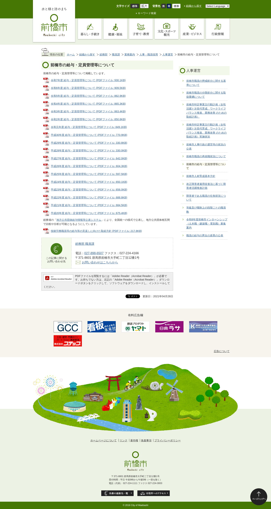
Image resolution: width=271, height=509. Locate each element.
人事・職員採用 (148, 54)
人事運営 (167, 54)
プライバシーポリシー (167, 440)
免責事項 (146, 440)
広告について (222, 351)
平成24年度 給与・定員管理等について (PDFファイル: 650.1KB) (89, 181)
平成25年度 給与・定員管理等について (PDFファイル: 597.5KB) (89, 173)
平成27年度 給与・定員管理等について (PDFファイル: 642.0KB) (89, 158)
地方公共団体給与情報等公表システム (78, 219)
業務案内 (129, 54)
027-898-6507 (94, 253)
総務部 (103, 54)
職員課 (116, 54)
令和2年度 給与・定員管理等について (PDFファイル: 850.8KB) (88, 119)
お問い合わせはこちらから (100, 262)
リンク (123, 440)
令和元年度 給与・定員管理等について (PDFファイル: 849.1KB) (89, 127)
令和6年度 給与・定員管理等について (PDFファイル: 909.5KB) (88, 87)
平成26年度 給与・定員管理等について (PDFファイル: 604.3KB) (89, 166)
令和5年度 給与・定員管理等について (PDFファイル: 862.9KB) (88, 95)
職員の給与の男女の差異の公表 (204, 235)
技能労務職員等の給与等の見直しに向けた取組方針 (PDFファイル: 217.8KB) (96, 230)
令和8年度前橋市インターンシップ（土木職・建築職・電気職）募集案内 (206, 223)
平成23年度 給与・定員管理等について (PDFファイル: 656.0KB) (89, 189)
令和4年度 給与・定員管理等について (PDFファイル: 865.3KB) (88, 103)
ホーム (71, 54)
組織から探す (194, 5)
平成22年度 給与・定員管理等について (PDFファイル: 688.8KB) (89, 197)
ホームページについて (103, 440)
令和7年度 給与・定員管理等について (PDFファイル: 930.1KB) (88, 80)
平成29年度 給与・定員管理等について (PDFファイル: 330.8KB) (89, 142)
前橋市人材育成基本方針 (200, 176)
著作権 (134, 440)
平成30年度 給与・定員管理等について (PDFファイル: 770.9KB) (89, 134)
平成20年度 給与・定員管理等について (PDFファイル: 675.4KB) (89, 213)
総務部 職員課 (84, 243)
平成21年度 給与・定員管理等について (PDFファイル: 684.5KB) (89, 205)
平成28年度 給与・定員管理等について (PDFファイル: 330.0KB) (89, 150)
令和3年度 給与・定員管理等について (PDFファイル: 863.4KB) (88, 111)
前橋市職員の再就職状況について (206, 156)
